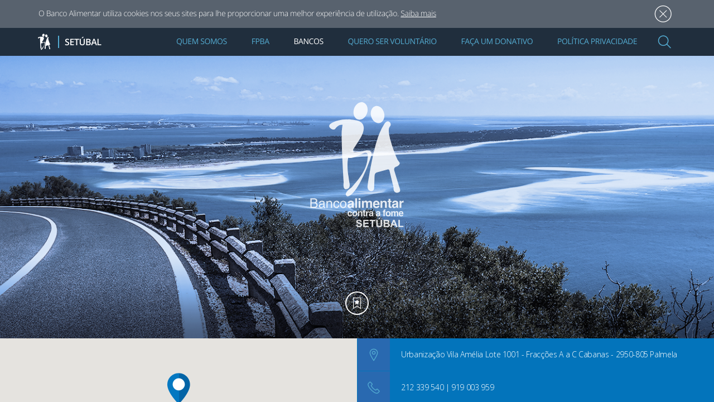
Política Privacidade (597, 41)
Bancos (308, 41)
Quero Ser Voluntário (392, 41)
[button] (664, 42)
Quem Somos (201, 41)
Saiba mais (418, 13)
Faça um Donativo (497, 41)
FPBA (260, 41)
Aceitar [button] (663, 14)
